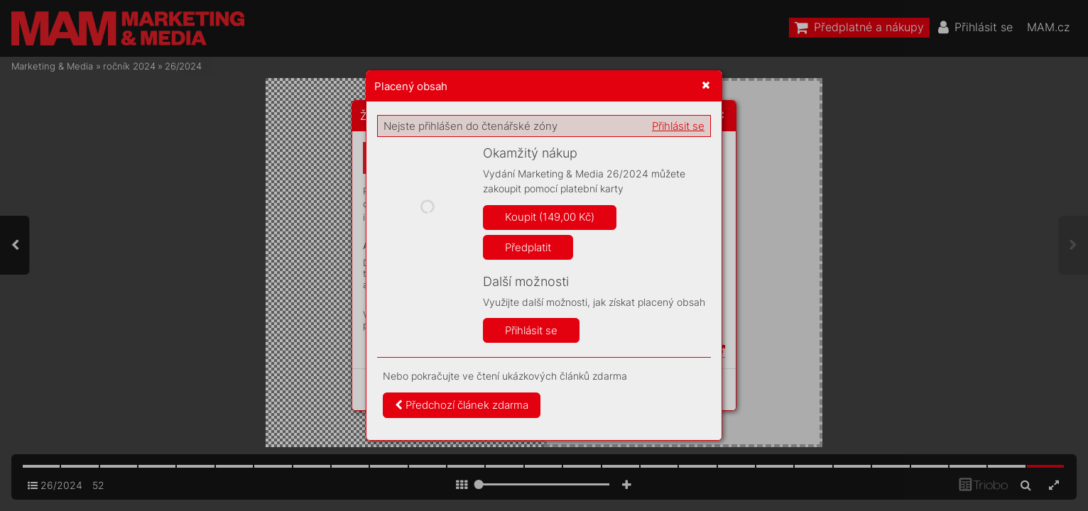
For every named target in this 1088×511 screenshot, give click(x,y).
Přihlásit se (678, 126)
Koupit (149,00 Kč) (549, 217)
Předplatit (528, 247)
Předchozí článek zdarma (461, 405)
